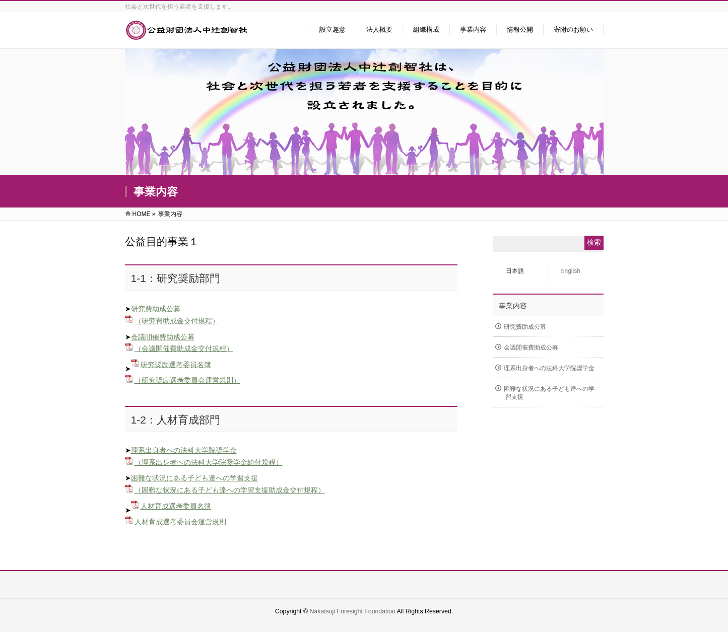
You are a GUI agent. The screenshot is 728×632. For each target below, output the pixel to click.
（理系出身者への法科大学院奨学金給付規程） (209, 462)
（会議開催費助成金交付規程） (184, 348)
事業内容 (513, 306)
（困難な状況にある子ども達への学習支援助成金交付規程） (230, 490)
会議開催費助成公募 (162, 337)
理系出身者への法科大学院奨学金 (184, 450)
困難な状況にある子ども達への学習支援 (194, 478)
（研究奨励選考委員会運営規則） (187, 380)
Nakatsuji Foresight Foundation (352, 611)
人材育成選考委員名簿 (176, 506)
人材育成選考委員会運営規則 (180, 522)
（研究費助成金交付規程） (177, 321)
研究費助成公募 (155, 309)
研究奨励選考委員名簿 (176, 365)
